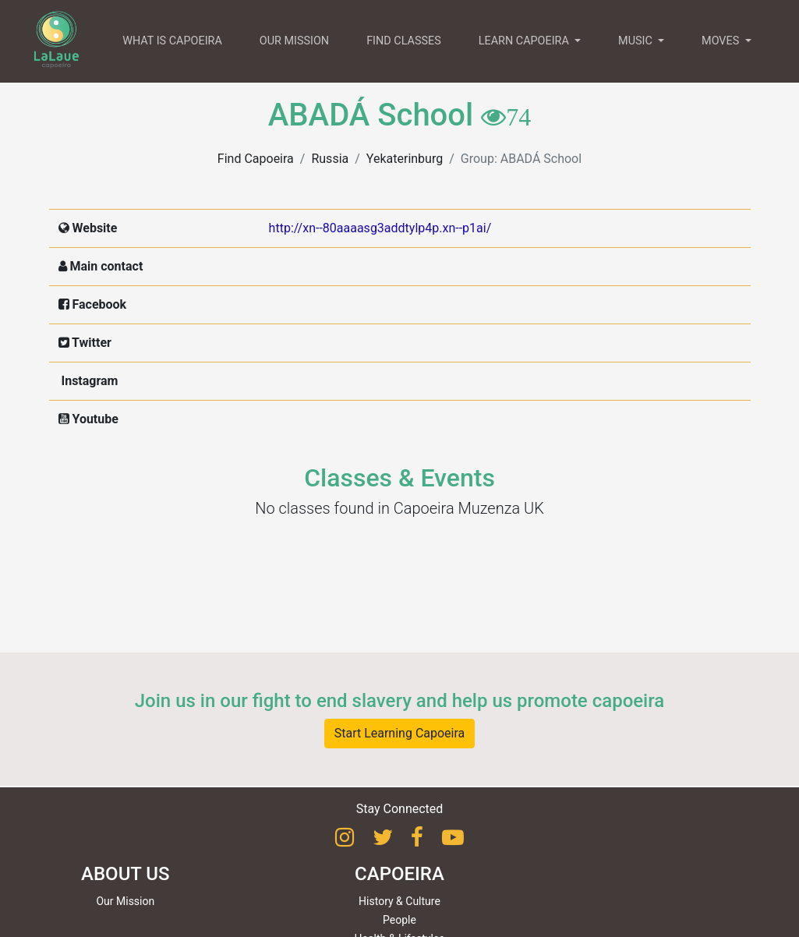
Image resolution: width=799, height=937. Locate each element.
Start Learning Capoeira (399, 733)
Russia (329, 158)
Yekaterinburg (404, 158)
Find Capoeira (255, 158)
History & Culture (399, 901)
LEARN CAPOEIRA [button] (525, 41)
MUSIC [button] (636, 41)
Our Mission (125, 901)
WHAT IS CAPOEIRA (172, 41)
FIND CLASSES (403, 41)
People (399, 920)
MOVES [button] (722, 41)
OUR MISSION (294, 41)
